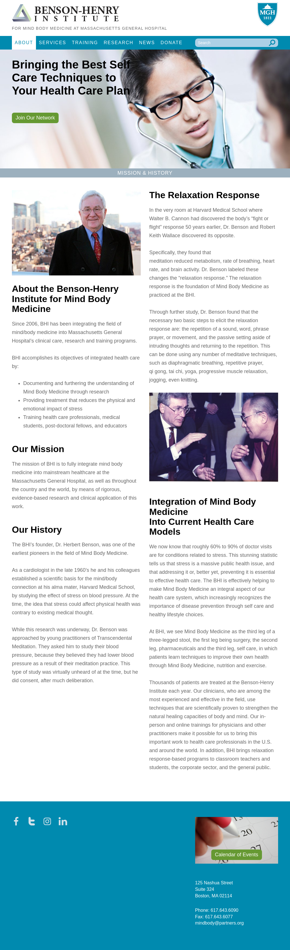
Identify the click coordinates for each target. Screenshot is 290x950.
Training (85, 42)
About (24, 42)
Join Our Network (35, 118)
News (147, 42)
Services (52, 42)
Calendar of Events (236, 854)
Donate (171, 42)
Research (118, 42)
